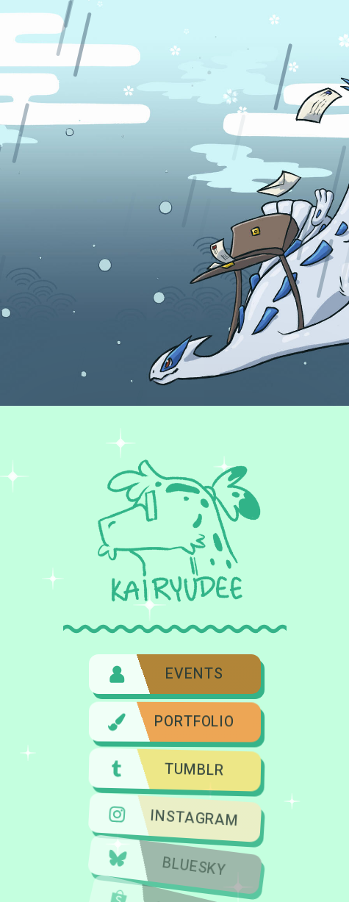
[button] (174, 674)
